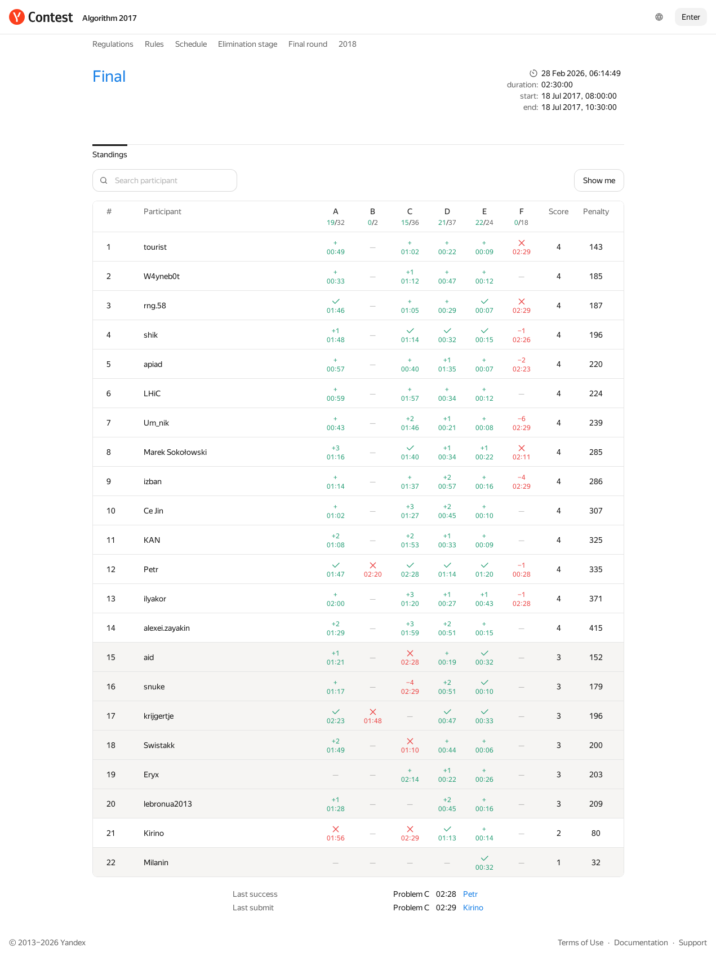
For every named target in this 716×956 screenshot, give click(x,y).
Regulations (113, 43)
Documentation (641, 942)
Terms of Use (580, 942)
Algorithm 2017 (109, 18)
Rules (154, 43)
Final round (307, 43)
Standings (109, 154)
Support (693, 942)
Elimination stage (247, 43)
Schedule (191, 43)
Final (109, 76)
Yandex (73, 942)
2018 (348, 43)
